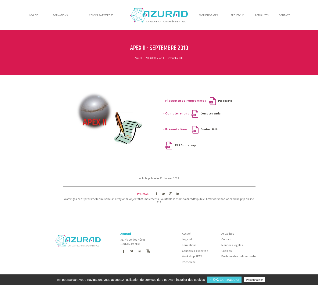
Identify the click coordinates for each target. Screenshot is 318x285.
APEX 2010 (151, 57)
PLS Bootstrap (185, 145)
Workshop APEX (192, 256)
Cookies (226, 251)
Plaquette (225, 101)
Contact (226, 239)
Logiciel (187, 239)
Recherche (189, 262)
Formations (189, 245)
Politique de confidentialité (238, 256)
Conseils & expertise (195, 251)
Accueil (138, 57)
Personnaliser (254, 279)
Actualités (227, 233)
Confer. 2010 (209, 129)
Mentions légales (232, 245)
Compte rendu (210, 113)
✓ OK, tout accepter (224, 279)
